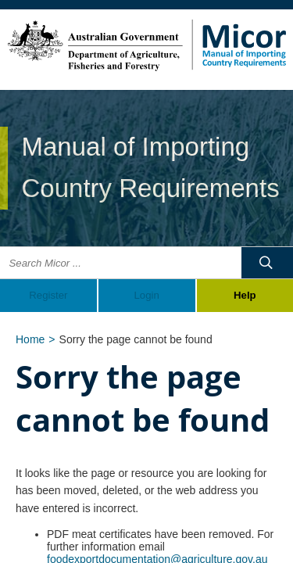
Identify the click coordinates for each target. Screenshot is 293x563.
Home (30, 339)
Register (48, 295)
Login (146, 295)
